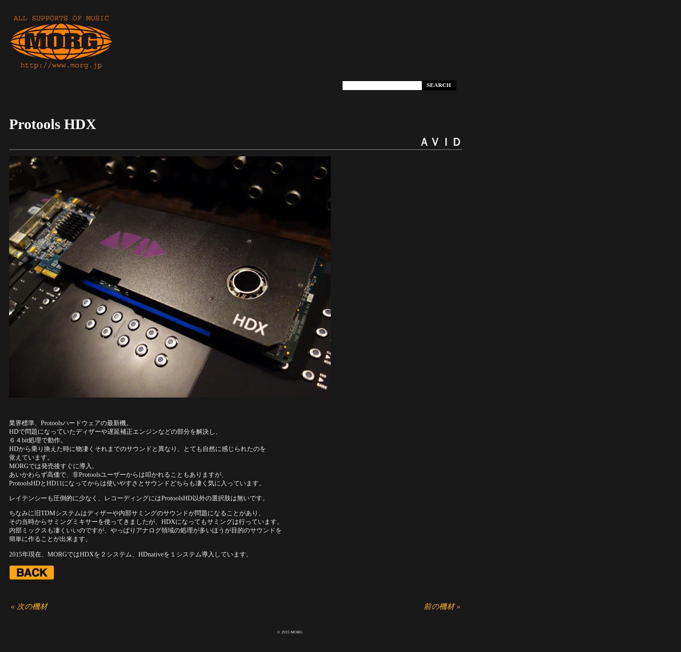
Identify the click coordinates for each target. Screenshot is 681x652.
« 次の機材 (29, 606)
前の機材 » (442, 606)
